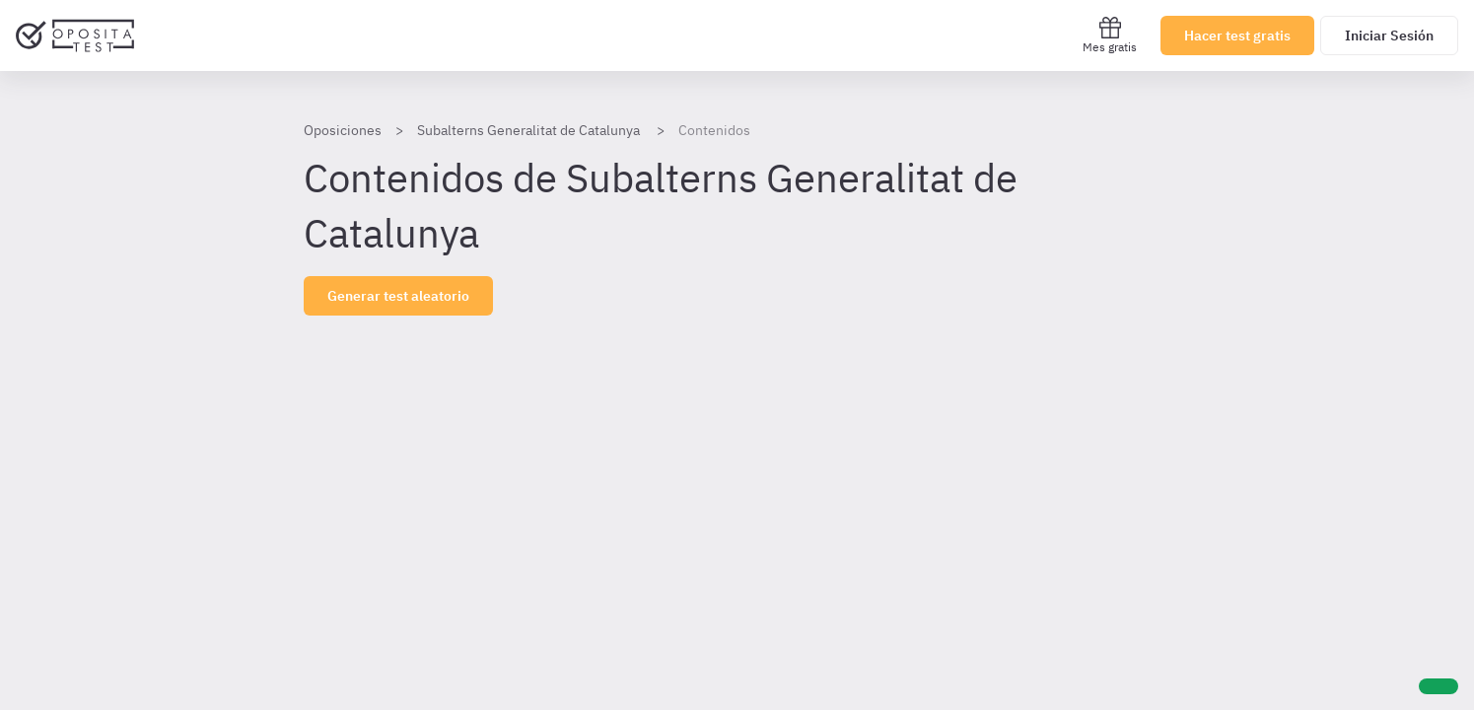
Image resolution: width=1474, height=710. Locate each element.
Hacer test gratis (1237, 35)
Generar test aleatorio (398, 296)
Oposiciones (343, 130)
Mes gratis (1110, 35)
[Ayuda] (1438, 686)
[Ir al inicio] (75, 35)
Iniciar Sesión (1389, 35)
